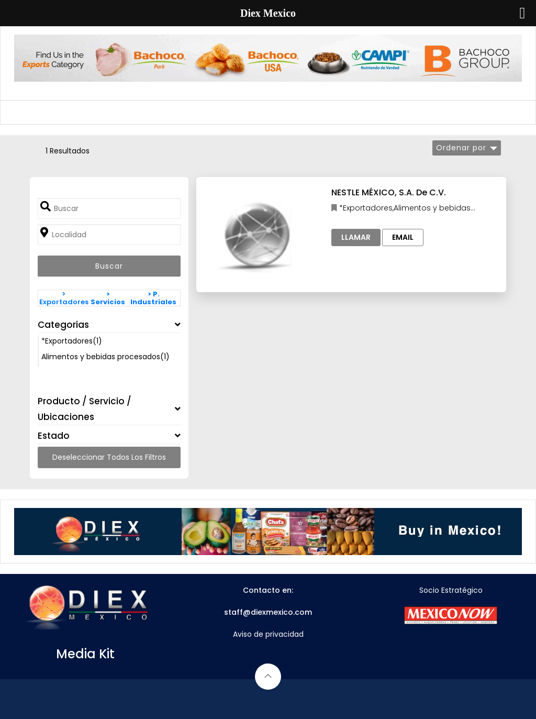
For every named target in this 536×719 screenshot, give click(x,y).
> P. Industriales (153, 298)
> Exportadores (63, 298)
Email (403, 237)
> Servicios (108, 298)
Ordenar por (461, 147)
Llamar (356, 237)
